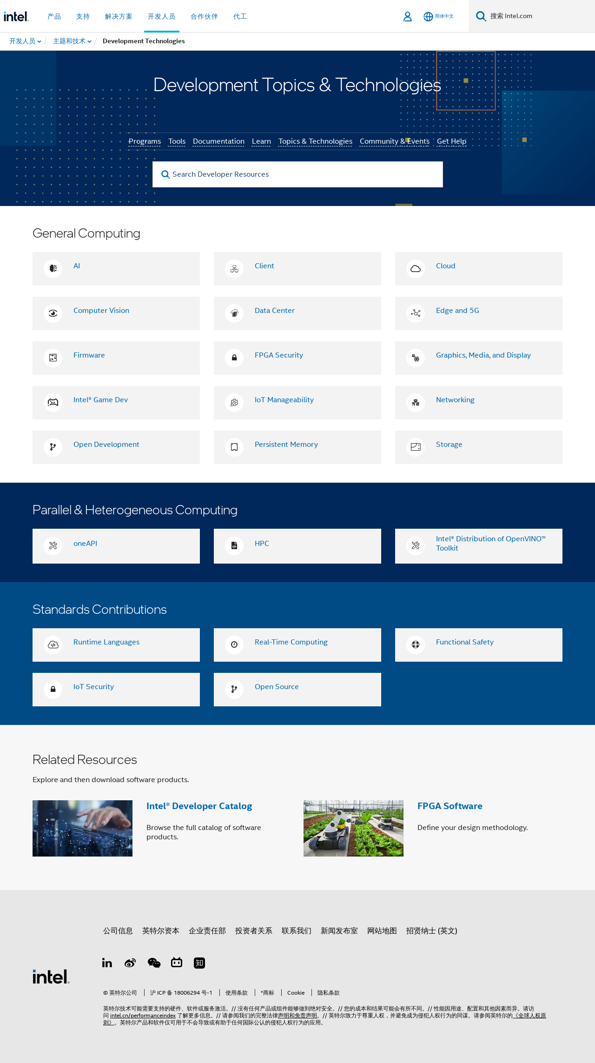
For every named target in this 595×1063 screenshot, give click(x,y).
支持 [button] (83, 16)
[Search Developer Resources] (297, 174)
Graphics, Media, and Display (483, 355)
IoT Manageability (284, 400)
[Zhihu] (199, 964)
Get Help (452, 141)
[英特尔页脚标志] (51, 976)
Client (264, 266)
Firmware (89, 355)
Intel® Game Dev (100, 400)
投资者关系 (253, 931)
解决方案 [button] (119, 16)
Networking (455, 400)
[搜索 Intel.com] (541, 16)
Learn (261, 141)
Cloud (446, 266)
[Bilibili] (177, 964)
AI (76, 266)
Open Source (277, 686)
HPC (262, 543)
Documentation (219, 141)
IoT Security (93, 686)
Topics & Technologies (315, 141)
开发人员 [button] (162, 16)
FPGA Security (279, 355)
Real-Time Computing (291, 642)
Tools (176, 141)
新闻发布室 (339, 931)
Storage (449, 444)
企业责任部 (207, 931)
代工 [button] (240, 16)
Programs (145, 141)
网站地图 (382, 931)
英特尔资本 (160, 931)
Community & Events (395, 141)
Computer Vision (101, 310)
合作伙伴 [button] (204, 16)
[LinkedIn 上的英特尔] (107, 964)
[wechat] (153, 964)
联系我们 (296, 931)
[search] (166, 174)
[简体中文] (438, 16)
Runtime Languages (106, 642)
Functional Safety (465, 642)
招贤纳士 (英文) (431, 931)
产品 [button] (54, 16)
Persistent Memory (286, 444)
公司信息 (118, 931)
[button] (297, 807)
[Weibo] (131, 964)
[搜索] (481, 16)
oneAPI (85, 543)
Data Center (275, 310)
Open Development (106, 444)
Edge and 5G (457, 310)
